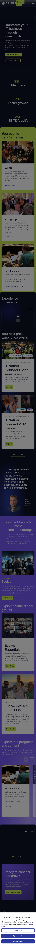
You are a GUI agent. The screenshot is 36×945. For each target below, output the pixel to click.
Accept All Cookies (18, 941)
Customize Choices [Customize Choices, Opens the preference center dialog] (18, 930)
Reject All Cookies (18, 936)
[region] (18, 928)
